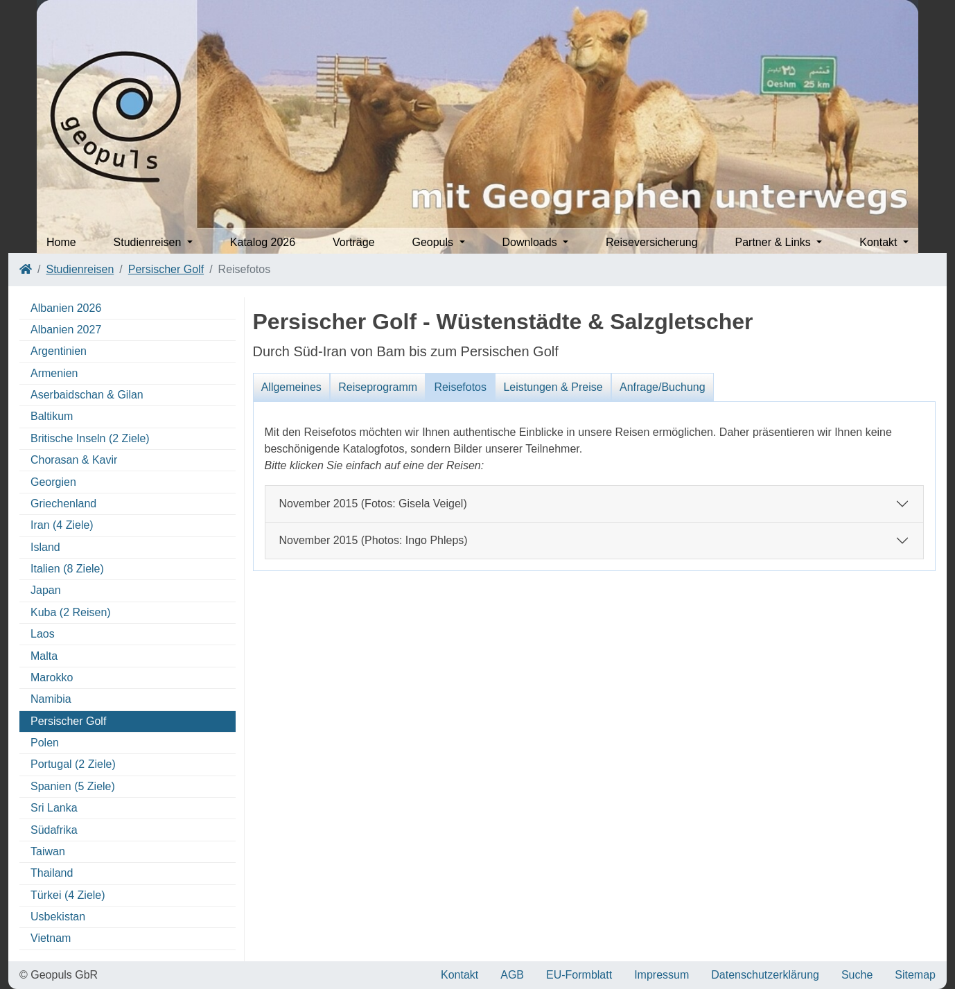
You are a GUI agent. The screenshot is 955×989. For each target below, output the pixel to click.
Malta (44, 656)
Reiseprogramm (377, 387)
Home (61, 242)
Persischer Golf (166, 269)
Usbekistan (57, 916)
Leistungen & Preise (552, 387)
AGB (512, 975)
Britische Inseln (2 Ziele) (90, 438)
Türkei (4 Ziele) (67, 895)
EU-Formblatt (579, 975)
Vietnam (50, 938)
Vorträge (353, 242)
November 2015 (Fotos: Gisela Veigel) (373, 503)
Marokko (51, 677)
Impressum (661, 975)
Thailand (51, 873)
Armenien (54, 373)
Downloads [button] (531, 242)
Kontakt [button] (879, 242)
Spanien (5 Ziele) (72, 786)
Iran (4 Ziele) (62, 525)
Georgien (53, 482)
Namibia (50, 699)
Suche (857, 975)
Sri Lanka (54, 808)
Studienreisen (80, 269)
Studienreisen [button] (149, 242)
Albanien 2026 (65, 308)
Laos (42, 634)
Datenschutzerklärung (765, 975)
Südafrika (54, 830)
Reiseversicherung (652, 242)
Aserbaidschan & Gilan (86, 395)
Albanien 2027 (65, 329)
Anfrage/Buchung (663, 387)
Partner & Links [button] (774, 242)
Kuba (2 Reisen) (70, 612)
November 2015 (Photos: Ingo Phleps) (373, 540)
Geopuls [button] (434, 242)
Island (45, 547)
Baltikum (51, 416)
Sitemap (915, 975)
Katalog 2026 (262, 242)
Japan (45, 590)
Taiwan (47, 851)
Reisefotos (460, 387)
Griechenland (63, 503)
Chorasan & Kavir (73, 460)
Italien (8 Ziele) (67, 569)
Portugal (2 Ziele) (73, 764)
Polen (44, 743)
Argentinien (58, 351)
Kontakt (459, 975)
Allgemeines (291, 387)
